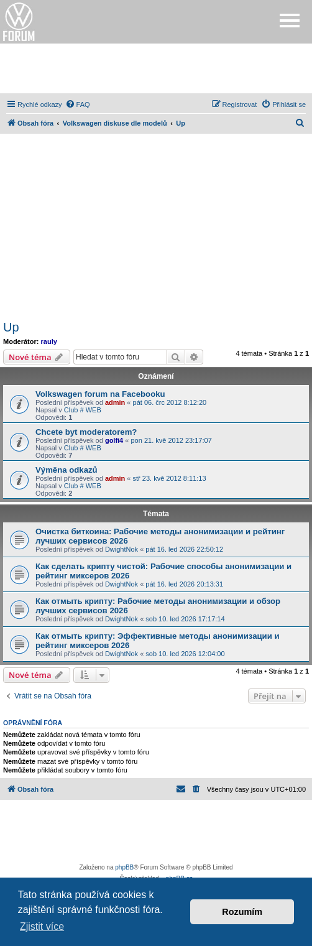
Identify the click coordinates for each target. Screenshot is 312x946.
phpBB (124, 867)
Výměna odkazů (66, 470)
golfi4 (114, 440)
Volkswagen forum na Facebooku (100, 394)
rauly (49, 341)
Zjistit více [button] (42, 926)
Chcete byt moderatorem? (86, 432)
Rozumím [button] (242, 912)
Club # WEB (82, 410)
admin (115, 402)
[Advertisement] (156, 68)
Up (11, 327)
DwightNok (121, 549)
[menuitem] (77, 104)
